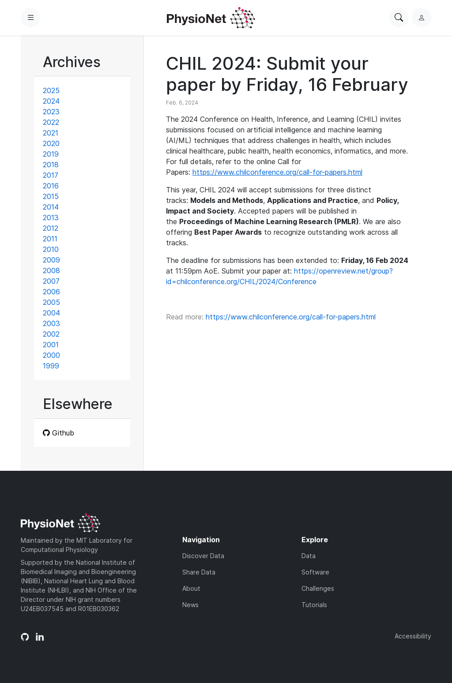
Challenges (317, 588)
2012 (50, 228)
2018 (51, 164)
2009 (51, 259)
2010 (51, 249)
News (190, 604)
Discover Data (203, 555)
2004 (51, 312)
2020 (51, 143)
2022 (51, 122)
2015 (51, 196)
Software (315, 572)
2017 (50, 175)
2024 (51, 101)
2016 (51, 185)
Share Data (198, 572)
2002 (51, 334)
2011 (50, 238)
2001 (51, 344)
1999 (51, 365)
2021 (50, 132)
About (191, 588)
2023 (51, 111)
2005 (51, 302)
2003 (51, 323)
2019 (51, 154)
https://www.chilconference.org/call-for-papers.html (291, 316)
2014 (51, 207)
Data (308, 555)
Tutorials (314, 604)
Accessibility (413, 636)
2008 (51, 270)
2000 (51, 355)
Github (58, 432)
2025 (51, 90)
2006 (51, 291)
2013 (51, 217)
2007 (51, 281)
